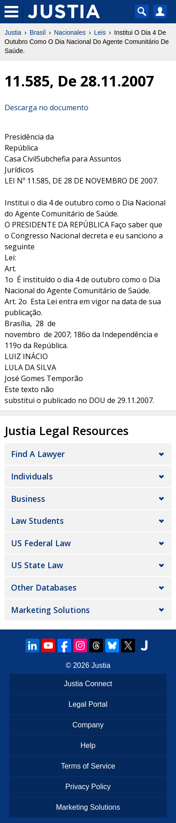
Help (88, 745)
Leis (100, 32)
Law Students (37, 520)
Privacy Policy (88, 787)
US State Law (37, 564)
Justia (13, 32)
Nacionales (70, 32)
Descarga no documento (46, 107)
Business (28, 498)
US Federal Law (41, 543)
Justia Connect (88, 684)
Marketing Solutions (50, 609)
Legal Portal (87, 704)
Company (88, 725)
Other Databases (44, 587)
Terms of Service (88, 766)
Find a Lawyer (38, 453)
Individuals (32, 476)
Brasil (38, 32)
